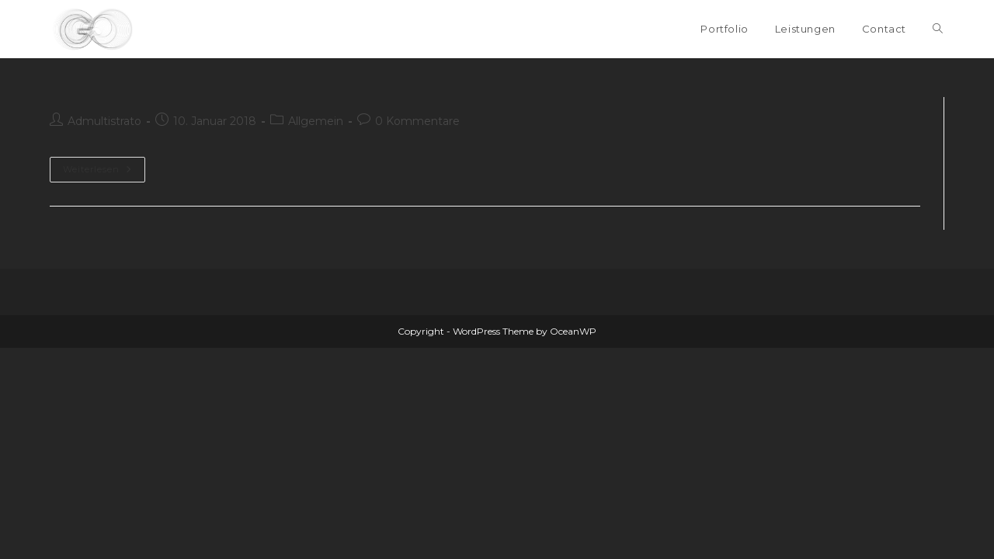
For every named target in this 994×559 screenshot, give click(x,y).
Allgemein (315, 121)
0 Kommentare (417, 121)
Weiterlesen (97, 169)
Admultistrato (104, 121)
